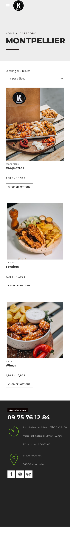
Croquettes (12, 164)
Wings (9, 362)
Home (10, 33)
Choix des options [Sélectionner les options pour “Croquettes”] (19, 186)
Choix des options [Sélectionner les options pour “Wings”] (19, 384)
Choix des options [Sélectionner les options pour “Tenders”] (19, 285)
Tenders (10, 263)
